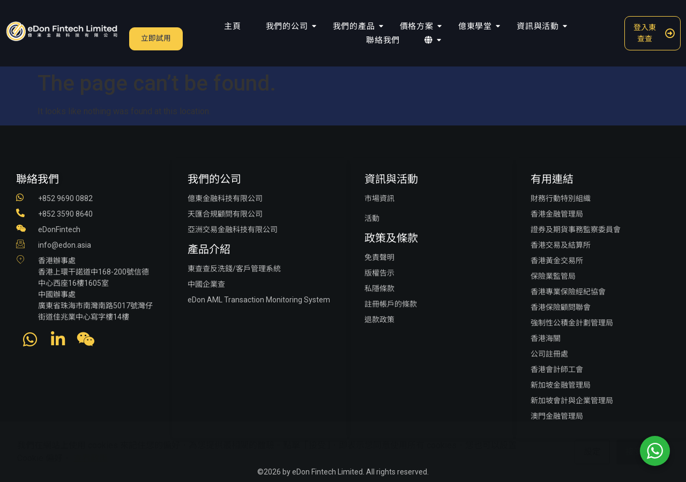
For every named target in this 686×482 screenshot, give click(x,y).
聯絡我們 (383, 40)
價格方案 (419, 26)
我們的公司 (289, 26)
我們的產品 (356, 26)
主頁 (232, 26)
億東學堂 (477, 26)
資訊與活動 (540, 26)
